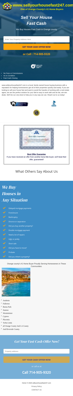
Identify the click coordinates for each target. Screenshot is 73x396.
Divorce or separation (17, 221)
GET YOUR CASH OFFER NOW (36, 47)
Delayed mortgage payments (20, 208)
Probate (12, 252)
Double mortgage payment (19, 230)
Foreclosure (13, 213)
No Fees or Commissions (13, 73)
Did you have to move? (18, 248)
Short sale (12, 243)
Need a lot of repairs (17, 235)
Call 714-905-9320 (36, 372)
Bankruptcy (13, 217)
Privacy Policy (36, 386)
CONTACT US (37, 390)
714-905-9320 (41, 54)
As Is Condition (9, 76)
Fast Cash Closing (10, 78)
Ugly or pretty (14, 239)
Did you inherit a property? (19, 257)
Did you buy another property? (21, 226)
